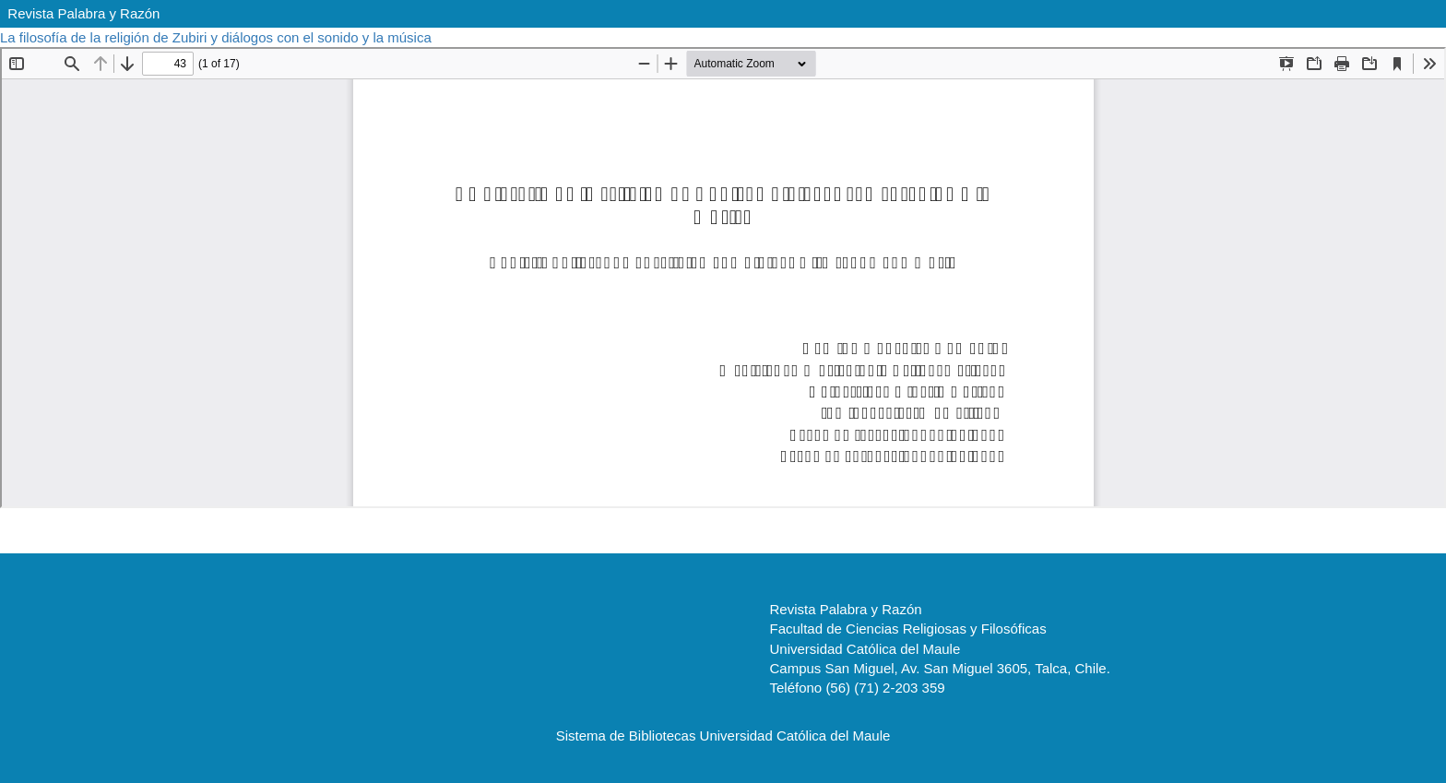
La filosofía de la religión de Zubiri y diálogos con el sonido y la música (217, 37)
